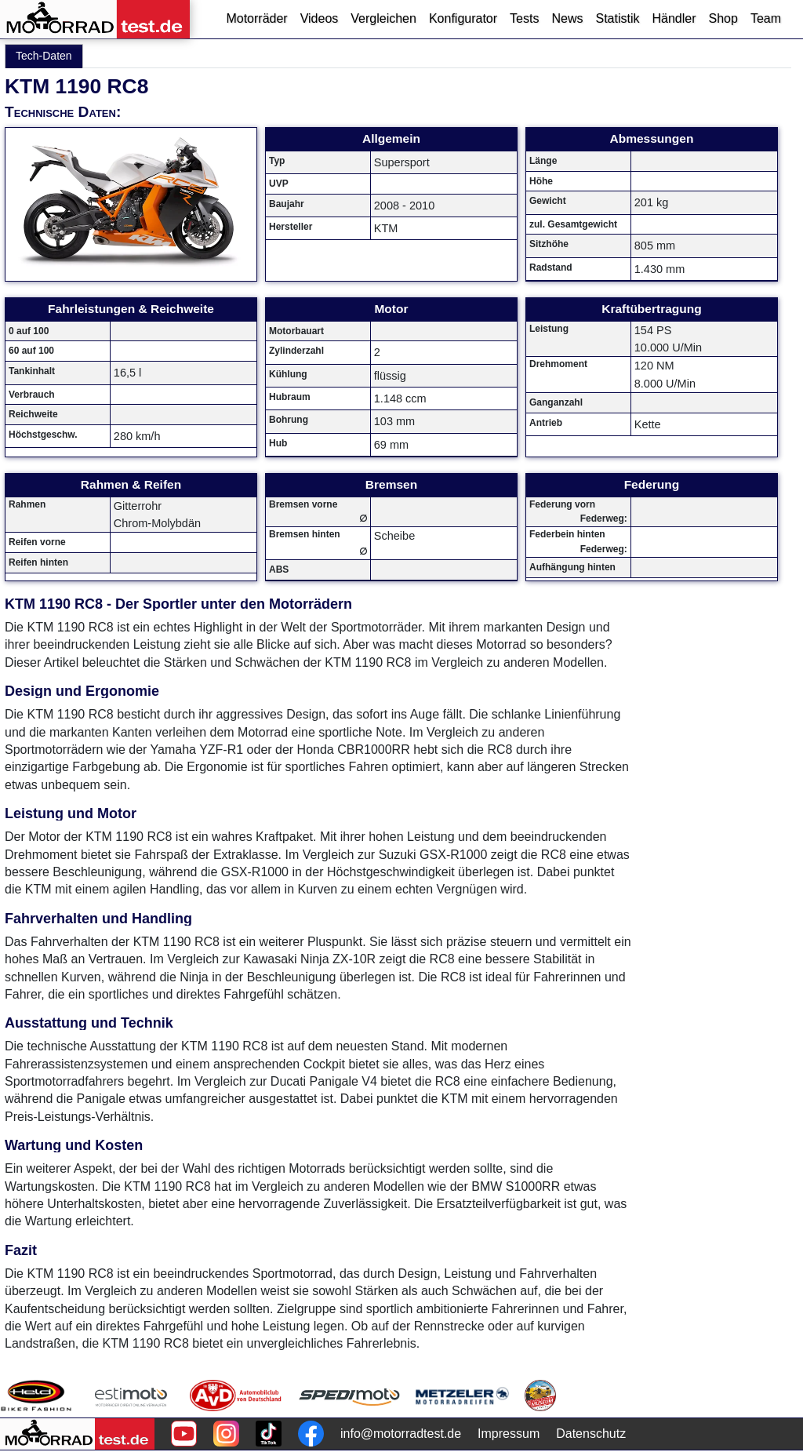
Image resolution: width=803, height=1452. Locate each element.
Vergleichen (383, 18)
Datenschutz (591, 1433)
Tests (524, 18)
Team (765, 18)
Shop (723, 18)
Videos (319, 18)
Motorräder (256, 18)
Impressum (509, 1433)
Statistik (617, 18)
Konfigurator (463, 18)
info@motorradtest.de (400, 1433)
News (567, 18)
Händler (674, 18)
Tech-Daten (44, 55)
